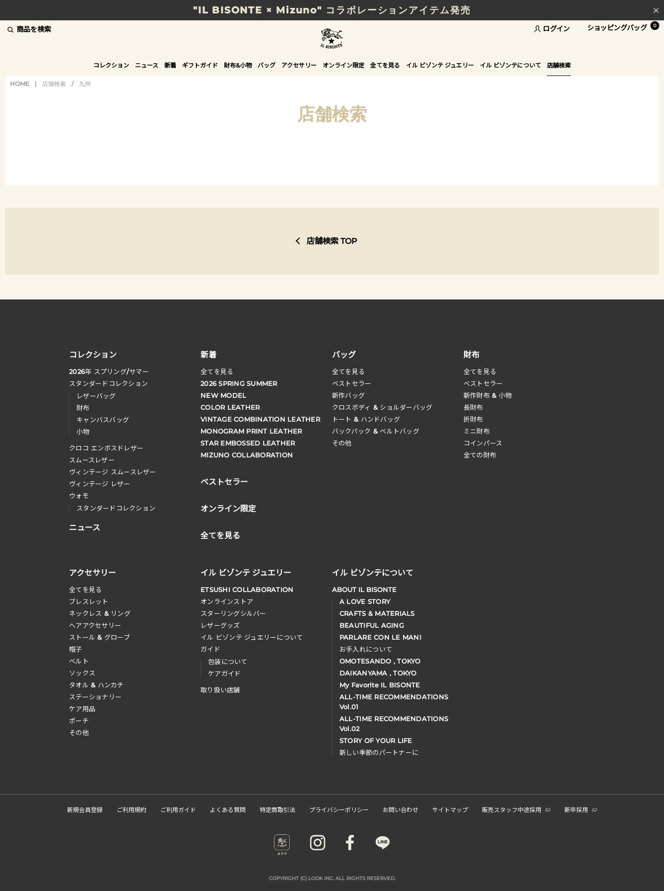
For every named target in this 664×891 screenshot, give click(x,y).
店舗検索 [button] (559, 65)
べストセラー (483, 383)
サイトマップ (450, 809)
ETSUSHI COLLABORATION (246, 590)
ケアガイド (224, 673)
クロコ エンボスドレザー (106, 448)
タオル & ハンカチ (96, 685)
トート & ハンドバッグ (366, 419)
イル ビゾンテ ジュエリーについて (251, 637)
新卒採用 (580, 809)
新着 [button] (170, 65)
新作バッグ (348, 395)
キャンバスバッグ (102, 420)
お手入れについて (365, 649)
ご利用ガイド (178, 809)
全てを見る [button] (385, 65)
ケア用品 (82, 709)
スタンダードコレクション (108, 383)
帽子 (75, 649)
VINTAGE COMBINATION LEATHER (260, 419)
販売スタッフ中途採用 (516, 809)
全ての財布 (480, 455)
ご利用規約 (131, 809)
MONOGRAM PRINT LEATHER (251, 431)
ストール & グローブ (99, 637)
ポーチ (79, 721)
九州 (85, 83)
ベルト (79, 661)
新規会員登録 (85, 809)
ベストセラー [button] (224, 480)
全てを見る (216, 371)
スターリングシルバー (233, 613)
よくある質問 (228, 809)
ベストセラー (352, 383)
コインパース (483, 443)
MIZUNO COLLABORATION (246, 455)
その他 (342, 443)
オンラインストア (226, 601)
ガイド (210, 649)
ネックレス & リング (100, 613)
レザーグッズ (220, 625)
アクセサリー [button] (299, 65)
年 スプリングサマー (109, 371)
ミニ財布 (477, 431)
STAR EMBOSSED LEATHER (247, 443)
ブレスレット (89, 601)
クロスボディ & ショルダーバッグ (382, 407)
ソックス (82, 673)
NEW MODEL (223, 395)
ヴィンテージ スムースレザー (112, 472)
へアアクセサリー (95, 625)
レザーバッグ (96, 396)
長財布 (473, 407)
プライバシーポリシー (339, 809)
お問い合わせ (400, 809)
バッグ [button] (266, 65)
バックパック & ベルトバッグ (375, 431)
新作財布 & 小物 (488, 395)
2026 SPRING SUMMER (238, 383)
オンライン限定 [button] (343, 65)
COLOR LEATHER (230, 407)
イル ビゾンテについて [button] (510, 65)
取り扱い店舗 (220, 690)
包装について (228, 662)
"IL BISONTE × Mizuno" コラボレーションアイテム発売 (331, 10)
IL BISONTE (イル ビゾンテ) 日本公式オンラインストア (332, 39)
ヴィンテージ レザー (100, 484)
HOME (19, 83)
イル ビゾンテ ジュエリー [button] (440, 65)
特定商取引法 (277, 809)
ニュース (146, 65)
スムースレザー (92, 460)
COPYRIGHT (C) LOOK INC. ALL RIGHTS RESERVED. (332, 878)
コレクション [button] (111, 65)
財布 (83, 408)
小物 (83, 432)
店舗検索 (54, 83)
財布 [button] (471, 354)
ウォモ (79, 496)
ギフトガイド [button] (200, 65)
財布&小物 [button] (238, 65)
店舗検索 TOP (332, 241)
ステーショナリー (95, 697)
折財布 (473, 419)
